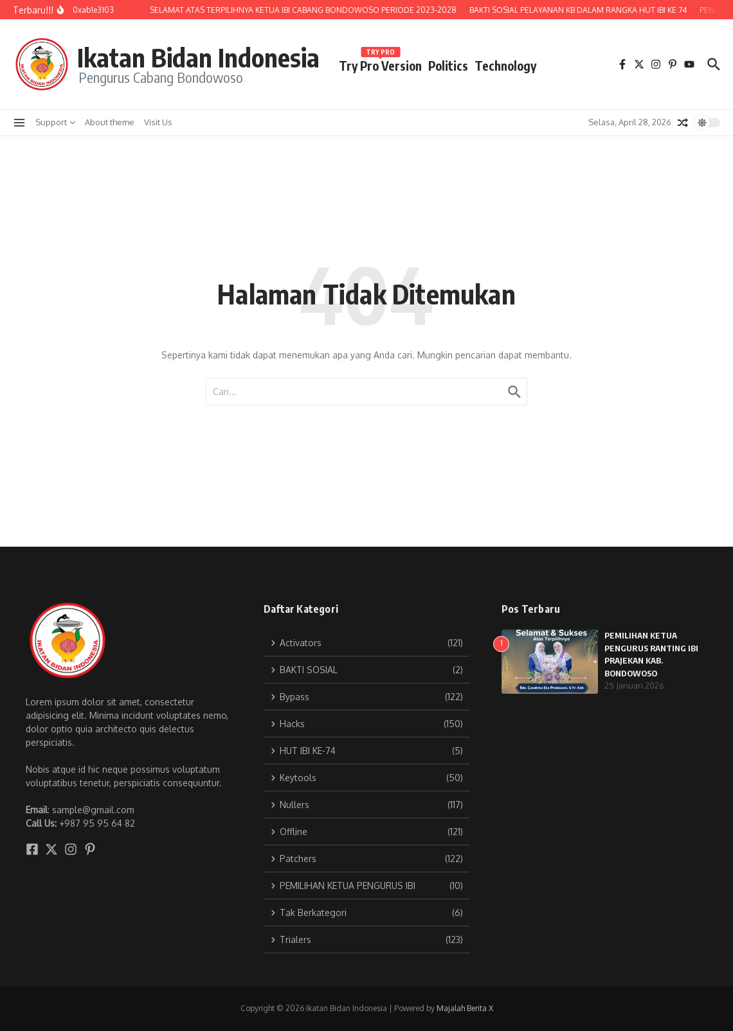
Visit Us (158, 122)
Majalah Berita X (465, 1008)
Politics (448, 65)
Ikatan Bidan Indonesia (198, 57)
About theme (109, 122)
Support (55, 122)
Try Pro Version (380, 63)
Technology (505, 65)
